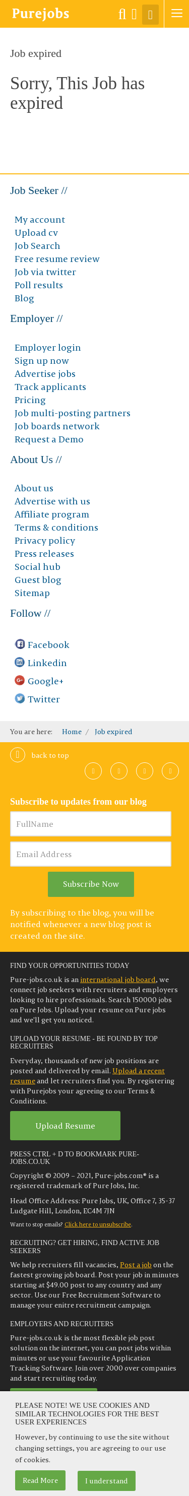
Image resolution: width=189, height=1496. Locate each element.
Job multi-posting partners (73, 413)
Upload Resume (65, 1126)
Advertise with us (52, 501)
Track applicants (50, 387)
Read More (40, 1480)
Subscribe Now (91, 884)
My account (40, 219)
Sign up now (42, 360)
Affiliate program (52, 514)
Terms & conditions (56, 527)
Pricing (30, 400)
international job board (118, 979)
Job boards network (57, 426)
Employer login (48, 347)
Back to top (39, 755)
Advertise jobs (45, 373)
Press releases (44, 553)
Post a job (136, 1264)
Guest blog (38, 580)
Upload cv (36, 232)
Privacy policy (45, 540)
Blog (24, 298)
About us (34, 488)
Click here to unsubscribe (98, 1224)
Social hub (37, 566)
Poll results (39, 285)
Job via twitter (45, 272)
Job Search (37, 245)
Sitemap (32, 593)
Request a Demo (49, 439)
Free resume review (57, 259)
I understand (106, 1480)
